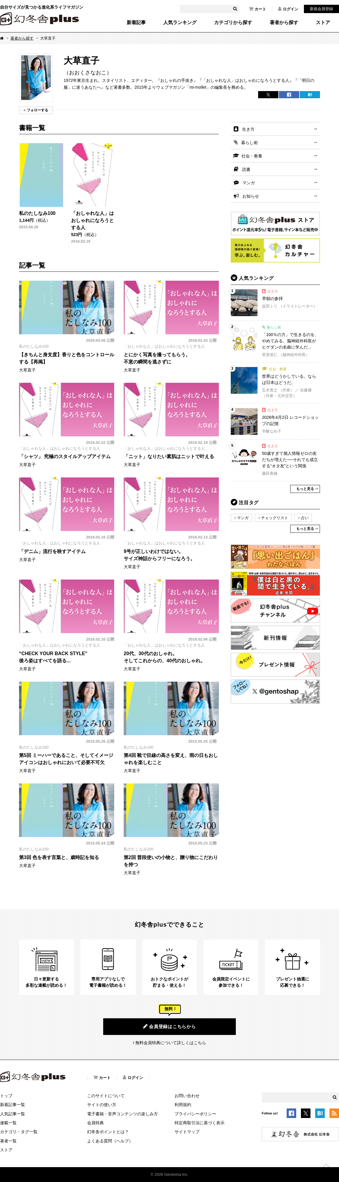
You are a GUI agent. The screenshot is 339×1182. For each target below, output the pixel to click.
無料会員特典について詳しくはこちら (170, 1042)
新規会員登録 (321, 9)
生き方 (248, 129)
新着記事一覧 (12, 1104)
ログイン (288, 9)
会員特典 (95, 1122)
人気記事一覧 (12, 1113)
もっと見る (305, 489)
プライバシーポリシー (195, 1113)
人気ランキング (180, 22)
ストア (323, 22)
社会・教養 (251, 156)
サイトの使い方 (101, 1104)
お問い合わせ (187, 1095)
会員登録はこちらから (169, 1026)
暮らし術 (249, 142)
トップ (6, 1095)
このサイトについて (106, 1095)
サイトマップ (187, 1131)
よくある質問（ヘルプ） (110, 1141)
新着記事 (136, 22)
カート (257, 9)
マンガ (248, 182)
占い (305, 518)
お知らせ (250, 196)
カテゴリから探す (233, 22)
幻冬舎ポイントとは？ (108, 1131)
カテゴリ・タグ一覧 (18, 1131)
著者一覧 (8, 1141)
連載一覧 (8, 1122)
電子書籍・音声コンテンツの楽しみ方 (122, 1113)
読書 (246, 169)
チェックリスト (274, 518)
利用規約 (183, 1104)
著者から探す (284, 22)
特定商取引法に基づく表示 (200, 1122)
